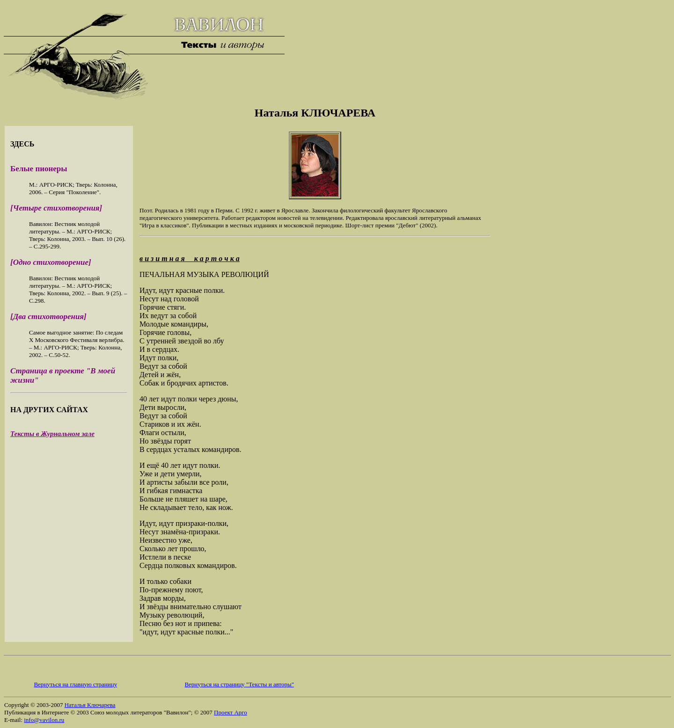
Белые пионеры (38, 168)
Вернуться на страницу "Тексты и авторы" (239, 684)
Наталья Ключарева (90, 704)
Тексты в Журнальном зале (52, 433)
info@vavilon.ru (44, 719)
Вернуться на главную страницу (75, 684)
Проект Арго (230, 712)
